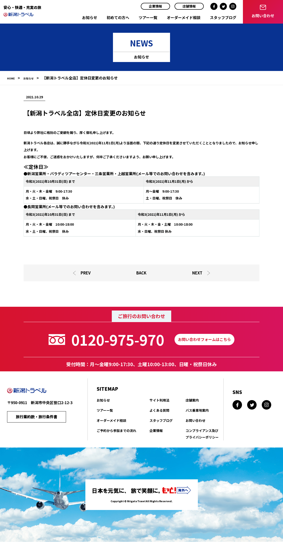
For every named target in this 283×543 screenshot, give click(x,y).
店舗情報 (189, 6)
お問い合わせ (195, 421)
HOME (12, 78)
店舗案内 (192, 401)
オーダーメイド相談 (183, 17)
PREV (85, 273)
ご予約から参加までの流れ (116, 431)
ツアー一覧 (148, 17)
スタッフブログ (223, 17)
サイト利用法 (159, 401)
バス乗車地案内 (197, 411)
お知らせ (89, 17)
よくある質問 (159, 411)
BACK (141, 273)
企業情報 (155, 6)
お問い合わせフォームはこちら (204, 341)
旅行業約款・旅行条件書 (36, 419)
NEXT (198, 273)
